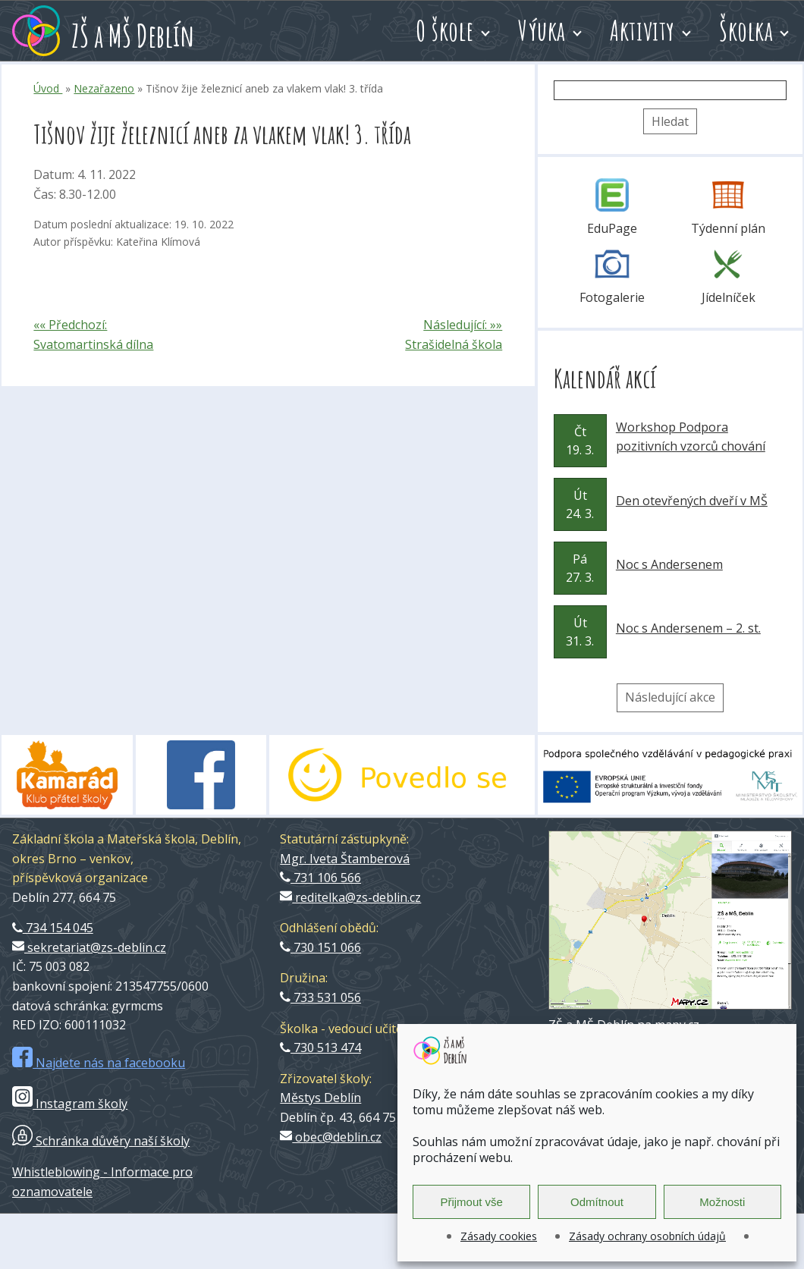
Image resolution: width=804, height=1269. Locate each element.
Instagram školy (69, 1103)
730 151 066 (320, 947)
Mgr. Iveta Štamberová (345, 858)
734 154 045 (52, 927)
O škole (445, 30)
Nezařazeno (104, 88)
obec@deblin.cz (331, 1137)
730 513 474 (320, 1047)
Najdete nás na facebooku (98, 1062)
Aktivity (642, 30)
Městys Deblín (320, 1097)
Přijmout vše (471, 1201)
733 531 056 (320, 997)
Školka (746, 30)
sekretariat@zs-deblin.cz (89, 947)
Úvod (47, 88)
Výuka (542, 30)
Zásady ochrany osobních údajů (647, 1236)
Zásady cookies (498, 1236)
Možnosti (722, 1201)
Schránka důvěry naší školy (101, 1140)
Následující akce (670, 697)
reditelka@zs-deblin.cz (350, 897)
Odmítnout (596, 1201)
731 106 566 (320, 877)
